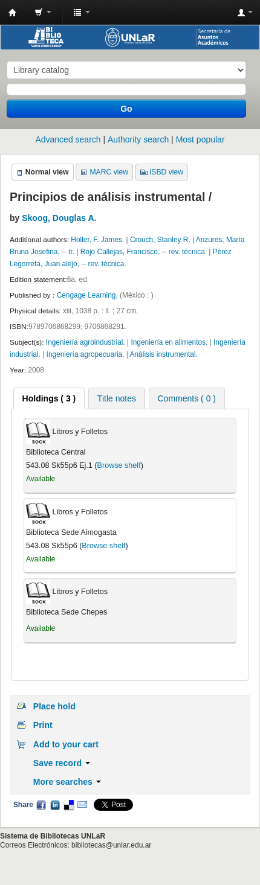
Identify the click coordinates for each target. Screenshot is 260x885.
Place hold (54, 706)
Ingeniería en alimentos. (170, 342)
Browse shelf (119, 465)
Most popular (200, 139)
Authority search (138, 139)
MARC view (108, 172)
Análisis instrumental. (164, 354)
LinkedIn (55, 805)
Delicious (68, 805)
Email (82, 805)
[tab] (49, 398)
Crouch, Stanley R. (160, 239)
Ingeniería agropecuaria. (86, 354)
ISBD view (166, 172)
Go (126, 108)
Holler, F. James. (97, 239)
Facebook (41, 805)
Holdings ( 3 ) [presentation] (49, 398)
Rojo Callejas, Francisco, (121, 252)
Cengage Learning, (88, 295)
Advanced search (67, 139)
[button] (42, 12)
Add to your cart (66, 744)
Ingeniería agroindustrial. (86, 342)
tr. (71, 252)
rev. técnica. (189, 252)
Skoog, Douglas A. (59, 218)
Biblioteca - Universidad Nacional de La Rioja (12, 12)
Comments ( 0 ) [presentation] (187, 398)
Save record (61, 763)
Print (43, 725)
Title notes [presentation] (116, 398)
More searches (67, 782)
